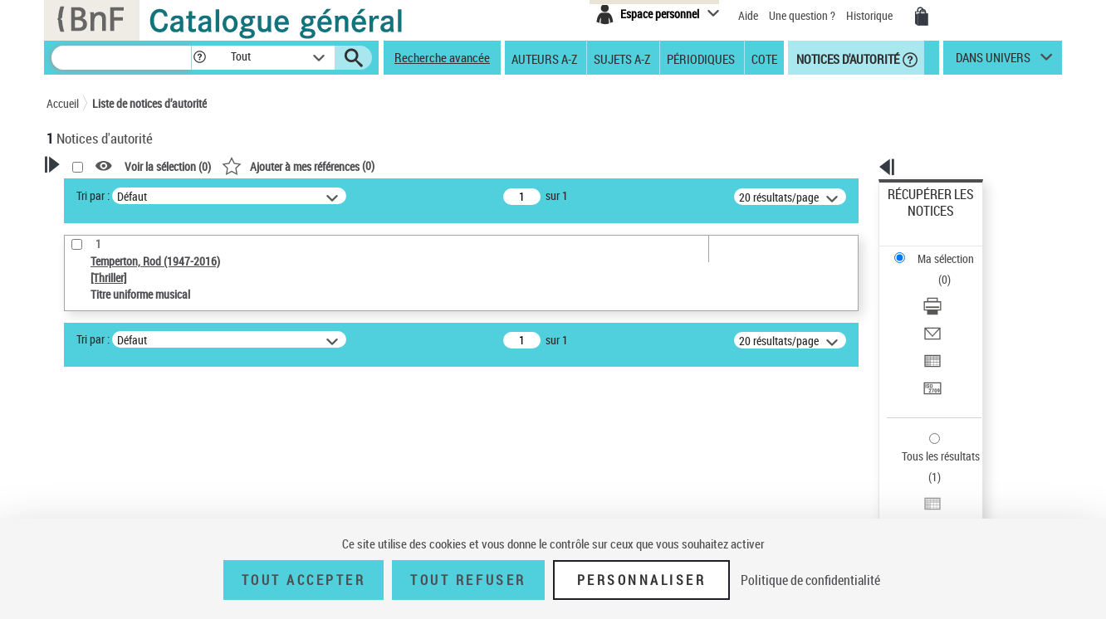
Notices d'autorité (846, 58)
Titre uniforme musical (130, 453)
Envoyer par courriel (936, 269)
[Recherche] (121, 58)
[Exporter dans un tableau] (953, 289)
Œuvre (84, 428)
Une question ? (802, 15)
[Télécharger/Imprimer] (953, 249)
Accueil (62, 103)
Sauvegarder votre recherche (150, 340)
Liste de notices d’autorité (149, 103)
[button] (199, 58)
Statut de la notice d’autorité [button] (136, 479)
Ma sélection (919, 220)
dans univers (993, 61)
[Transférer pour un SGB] (953, 309)
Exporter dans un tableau (948, 289)
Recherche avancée (442, 57)
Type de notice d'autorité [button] (126, 402)
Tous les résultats (930, 355)
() (511, 165)
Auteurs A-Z (544, 58)
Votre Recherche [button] (114, 192)
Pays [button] (75, 506)
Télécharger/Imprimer (939, 249)
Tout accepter (304, 580)
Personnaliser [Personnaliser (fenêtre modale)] (642, 580)
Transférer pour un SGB (944, 309)
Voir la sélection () (381, 166)
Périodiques (701, 58)
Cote (764, 58)
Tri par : (306, 195)
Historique (870, 15)
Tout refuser (468, 580)
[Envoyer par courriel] (953, 269)
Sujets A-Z (622, 58)
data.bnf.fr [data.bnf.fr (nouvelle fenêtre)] (877, 508)
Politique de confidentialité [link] (810, 580)
